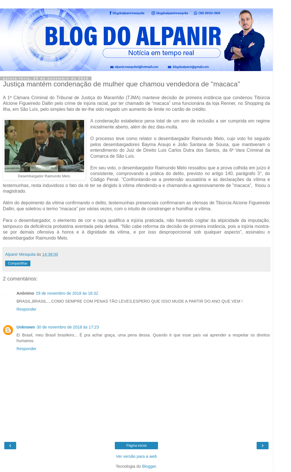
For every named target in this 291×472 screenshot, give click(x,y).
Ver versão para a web (136, 456)
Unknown (25, 327)
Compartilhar (18, 263)
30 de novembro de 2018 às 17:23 (68, 327)
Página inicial (136, 446)
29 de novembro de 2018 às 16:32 (67, 293)
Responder (26, 309)
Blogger (149, 466)
